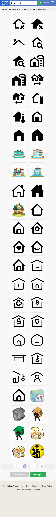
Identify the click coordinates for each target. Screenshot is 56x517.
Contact (35, 486)
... (37, 466)
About (27, 486)
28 (41, 466)
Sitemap (36, 490)
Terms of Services (23, 490)
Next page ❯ (38, 475)
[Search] (39, 3)
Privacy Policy (46, 486)
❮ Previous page (19, 475)
